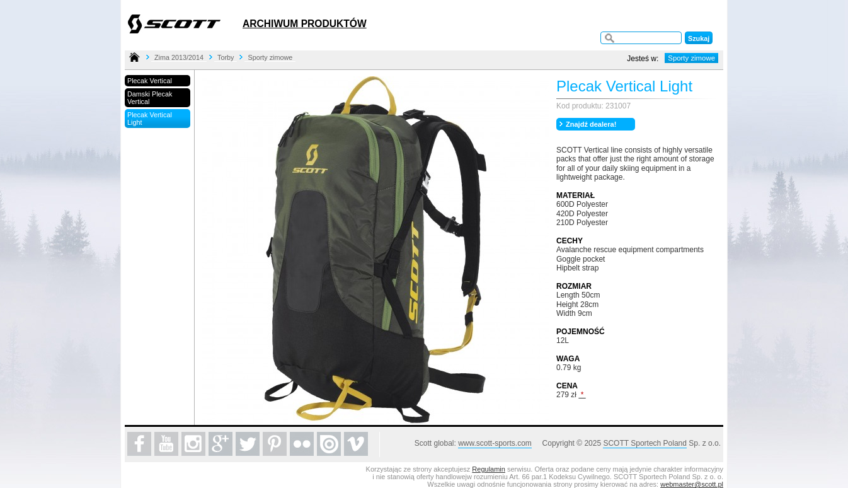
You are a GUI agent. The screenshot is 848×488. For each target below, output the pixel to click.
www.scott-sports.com (495, 443)
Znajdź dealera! (591, 124)
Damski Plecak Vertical (149, 97)
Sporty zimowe (270, 57)
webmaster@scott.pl (691, 484)
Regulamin (488, 469)
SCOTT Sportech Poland (645, 443)
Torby (225, 57)
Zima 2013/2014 (178, 57)
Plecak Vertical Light (149, 118)
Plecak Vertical (149, 80)
